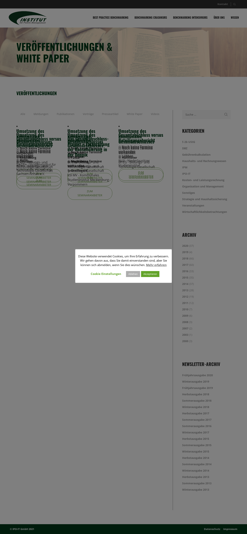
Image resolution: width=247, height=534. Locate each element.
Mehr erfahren (156, 265)
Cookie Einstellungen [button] (106, 274)
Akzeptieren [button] (150, 274)
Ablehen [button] (133, 274)
